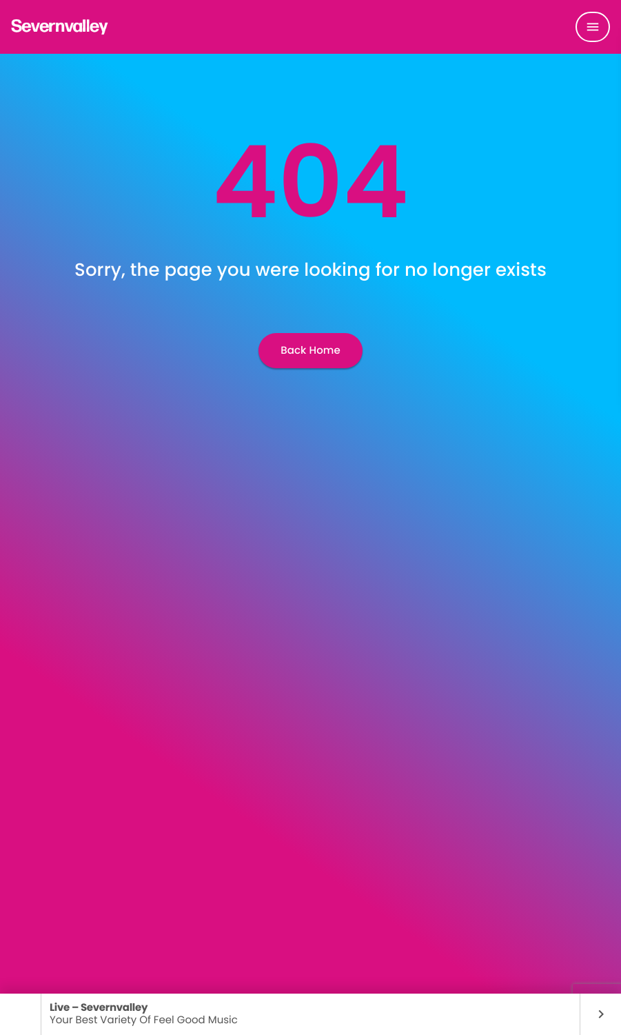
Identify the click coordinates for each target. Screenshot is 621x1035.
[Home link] (60, 27)
